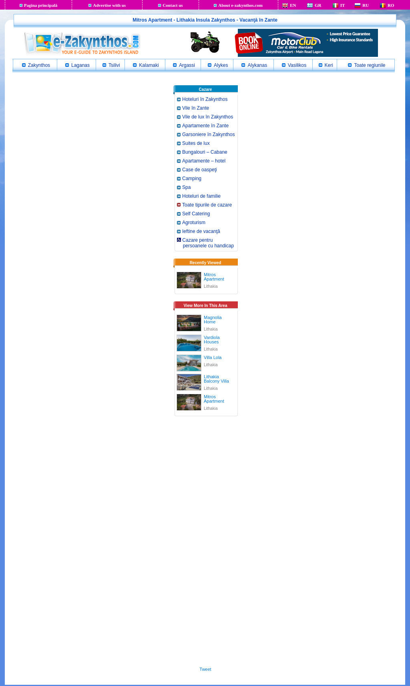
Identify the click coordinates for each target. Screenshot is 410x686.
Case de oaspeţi (199, 170)
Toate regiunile (369, 65)
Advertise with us (109, 5)
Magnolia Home (213, 319)
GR (318, 5)
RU (365, 5)
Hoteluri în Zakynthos (204, 99)
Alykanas (257, 65)
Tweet (205, 669)
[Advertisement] (205, 543)
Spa (186, 187)
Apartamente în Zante (205, 125)
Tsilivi (114, 65)
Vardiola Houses (212, 339)
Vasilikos (297, 65)
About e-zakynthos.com (240, 5)
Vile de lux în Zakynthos (207, 117)
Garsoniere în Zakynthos (208, 134)
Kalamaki (149, 65)
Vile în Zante (195, 108)
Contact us (173, 5)
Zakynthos (39, 65)
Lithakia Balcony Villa (216, 378)
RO (391, 5)
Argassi (187, 65)
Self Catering (196, 214)
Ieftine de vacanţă (201, 231)
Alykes (221, 65)
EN (293, 5)
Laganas (80, 65)
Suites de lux (196, 143)
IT (342, 5)
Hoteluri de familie (201, 196)
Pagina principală (40, 5)
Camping (191, 178)
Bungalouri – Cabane (204, 152)
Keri (329, 65)
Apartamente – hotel (203, 161)
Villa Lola (212, 357)
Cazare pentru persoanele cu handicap (205, 243)
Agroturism (193, 222)
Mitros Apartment (214, 276)
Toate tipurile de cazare (207, 205)
